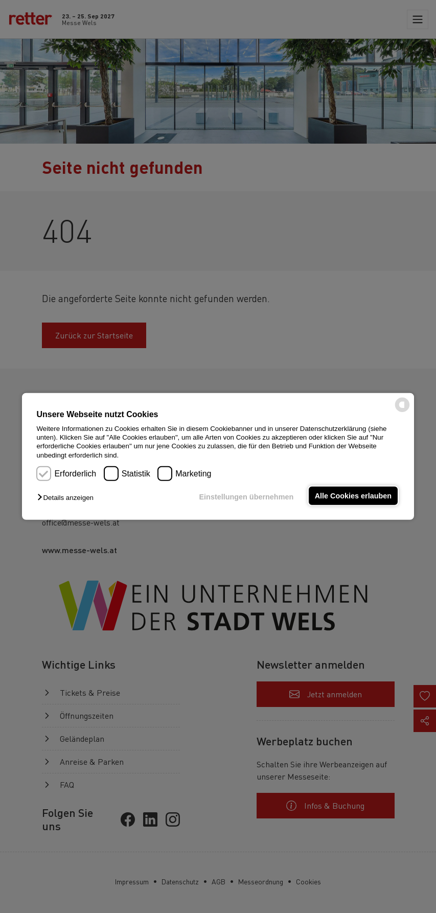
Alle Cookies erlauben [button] (353, 496)
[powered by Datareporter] (402, 411)
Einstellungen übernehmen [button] (246, 497)
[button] (67, 497)
